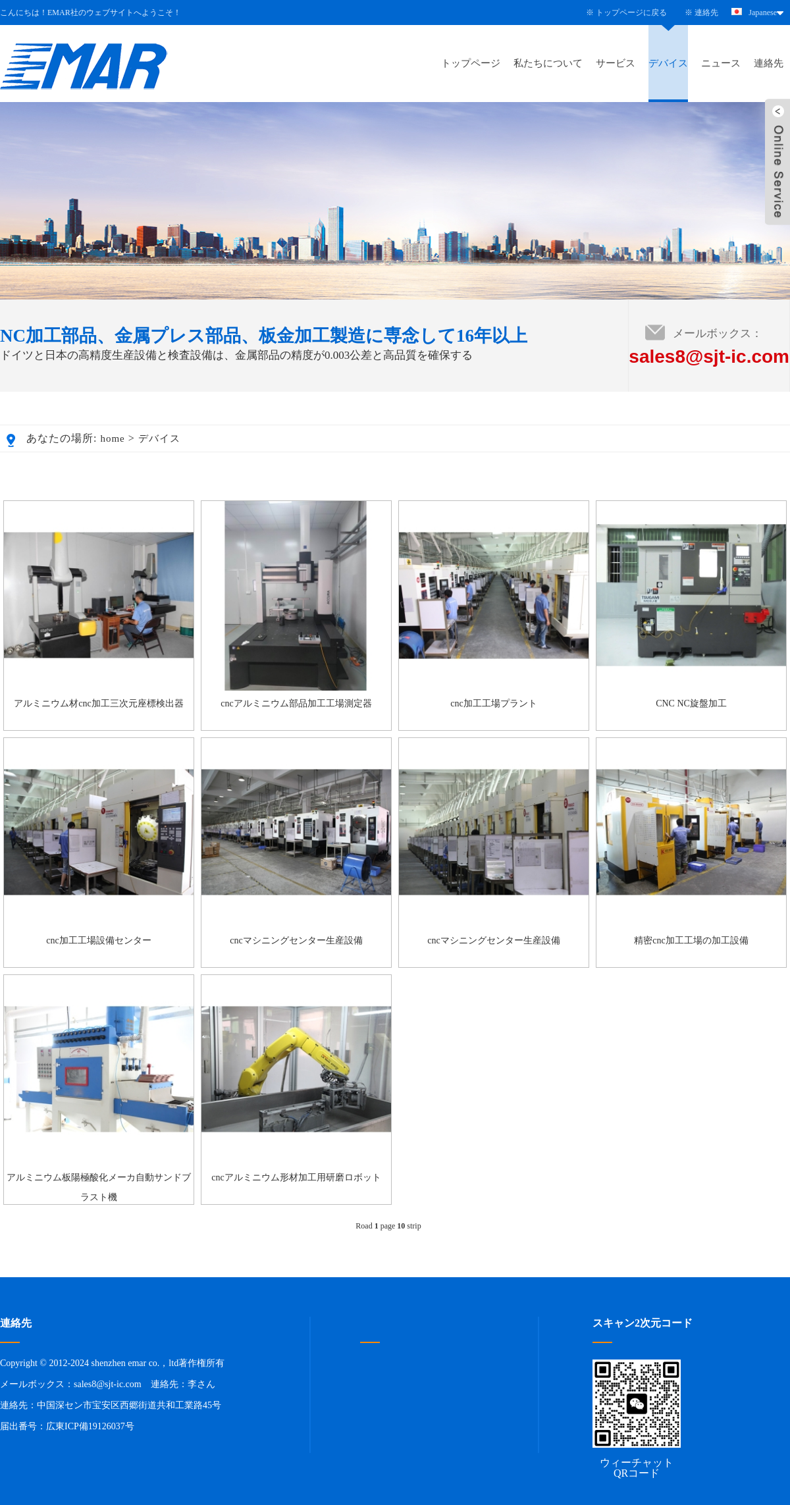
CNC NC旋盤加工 (691, 703)
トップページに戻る (631, 12)
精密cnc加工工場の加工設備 (691, 940)
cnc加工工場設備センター (98, 940)
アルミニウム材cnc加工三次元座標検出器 (98, 703)
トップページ (470, 63)
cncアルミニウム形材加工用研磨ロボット (296, 1177)
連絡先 (706, 12)
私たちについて (548, 63)
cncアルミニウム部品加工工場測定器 (296, 703)
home (112, 438)
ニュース (721, 63)
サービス (615, 63)
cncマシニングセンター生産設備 (296, 940)
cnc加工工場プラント (493, 703)
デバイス (668, 63)
